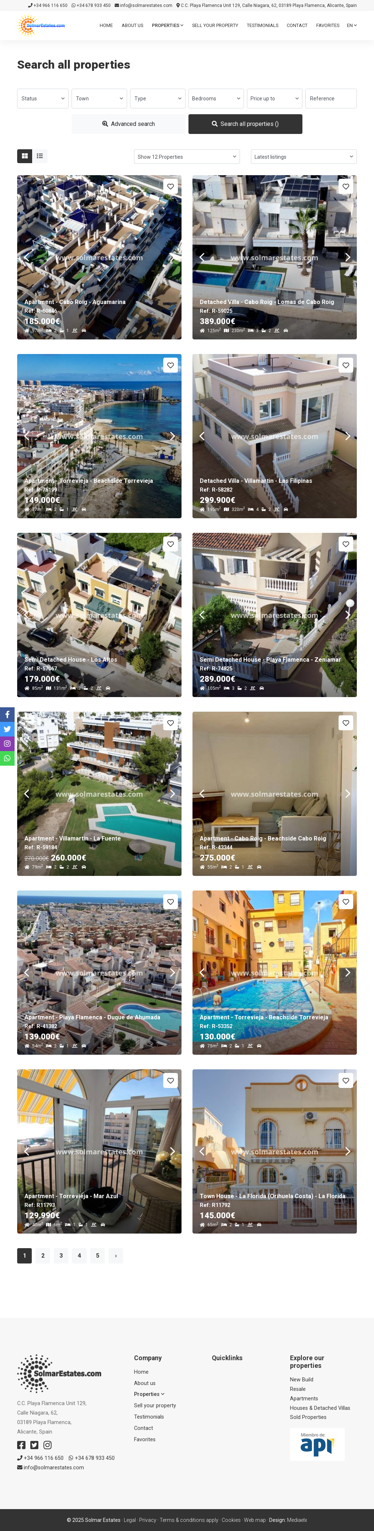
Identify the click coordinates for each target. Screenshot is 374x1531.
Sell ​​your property (215, 25)
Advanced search (128, 123)
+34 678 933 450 (91, 5)
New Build (301, 1380)
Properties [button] (167, 25)
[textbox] (43, 98)
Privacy (147, 1520)
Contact (297, 25)
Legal (130, 1520)
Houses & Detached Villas (320, 1408)
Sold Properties (308, 1417)
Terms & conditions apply (189, 1520)
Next (172, 257)
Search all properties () (245, 123)
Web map (255, 1520)
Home (106, 25)
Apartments (304, 1399)
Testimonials (262, 25)
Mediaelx (297, 1520)
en (352, 25)
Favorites (327, 25)
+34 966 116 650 (48, 5)
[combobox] (43, 98)
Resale (298, 1389)
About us (132, 25)
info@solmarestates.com (143, 5)
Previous (26, 257)
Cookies (231, 1520)
